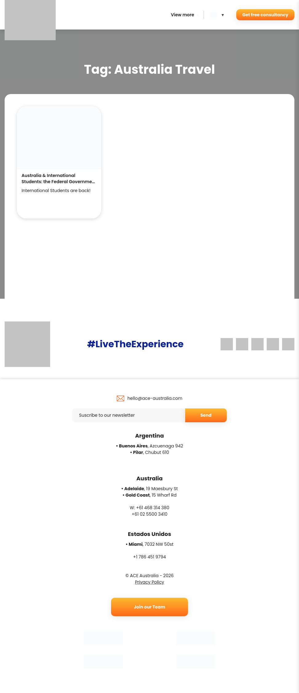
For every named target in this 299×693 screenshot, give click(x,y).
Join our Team (149, 607)
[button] (218, 15)
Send (205, 415)
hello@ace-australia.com (154, 398)
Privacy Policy (149, 582)
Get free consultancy (265, 15)
